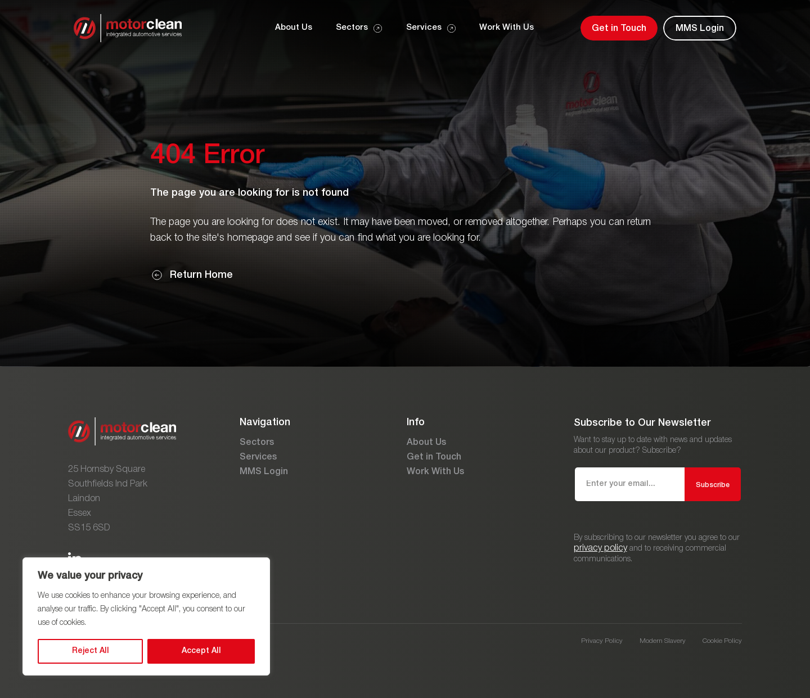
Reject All (90, 651)
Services (258, 457)
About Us (426, 443)
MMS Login (264, 472)
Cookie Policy (722, 641)
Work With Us (435, 472)
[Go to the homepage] (128, 28)
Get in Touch (434, 457)
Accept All (201, 651)
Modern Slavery (663, 641)
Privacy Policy (602, 641)
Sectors (257, 443)
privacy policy (600, 548)
